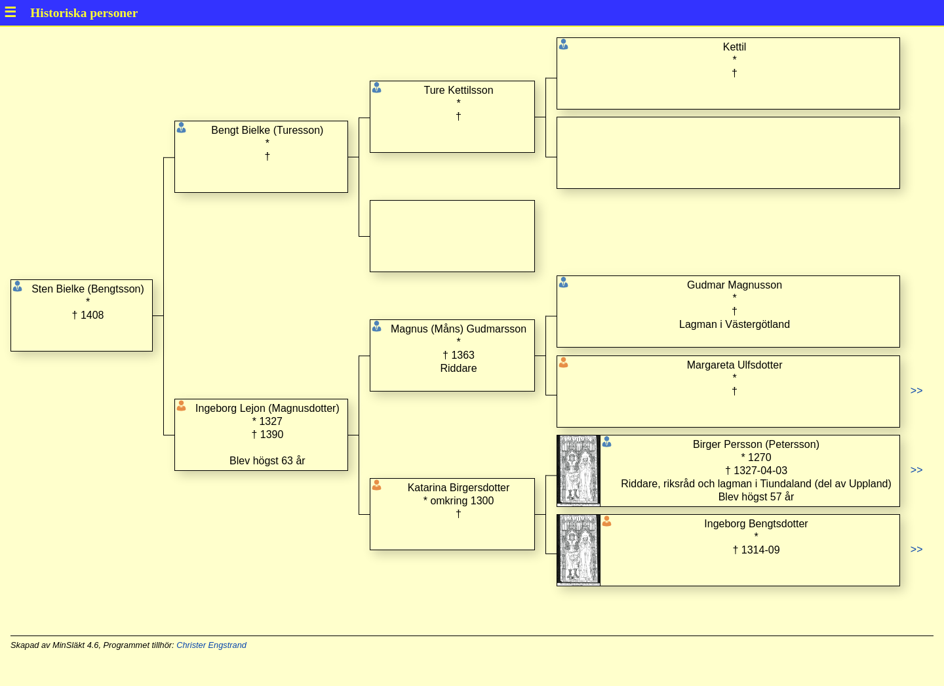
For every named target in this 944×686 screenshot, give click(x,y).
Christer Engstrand (211, 645)
